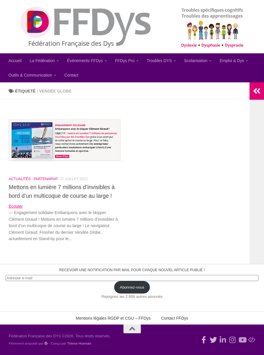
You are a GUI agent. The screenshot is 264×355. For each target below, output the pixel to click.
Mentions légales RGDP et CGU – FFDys (113, 318)
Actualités (20, 179)
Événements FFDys (85, 60)
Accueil (14, 60)
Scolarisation (195, 60)
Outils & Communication (30, 75)
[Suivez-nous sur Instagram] (232, 339)
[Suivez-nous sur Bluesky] (251, 339)
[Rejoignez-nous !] (203, 339)
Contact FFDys (174, 318)
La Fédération (42, 60)
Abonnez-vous (132, 287)
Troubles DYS (159, 60)
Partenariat (46, 179)
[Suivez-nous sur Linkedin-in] (223, 339)
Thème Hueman (79, 343)
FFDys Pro (124, 60)
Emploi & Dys (232, 60)
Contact (71, 75)
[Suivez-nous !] (213, 339)
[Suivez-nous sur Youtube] (242, 339)
